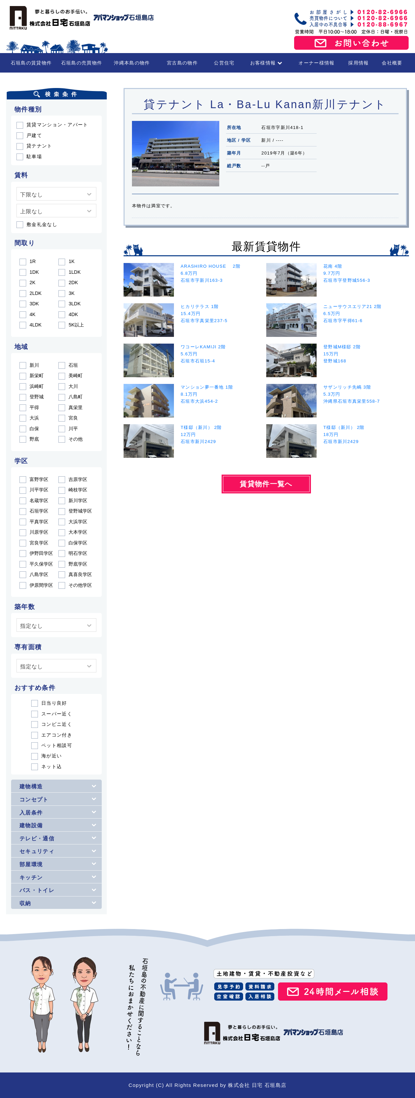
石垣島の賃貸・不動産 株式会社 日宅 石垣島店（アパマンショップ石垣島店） (80, 18)
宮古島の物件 (182, 62)
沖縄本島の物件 (132, 62)
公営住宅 (224, 62)
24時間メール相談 (332, 991)
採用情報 (358, 62)
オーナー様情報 (316, 62)
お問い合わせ (351, 43)
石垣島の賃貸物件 (31, 62)
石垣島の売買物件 (81, 62)
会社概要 (392, 62)
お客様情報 (266, 62)
